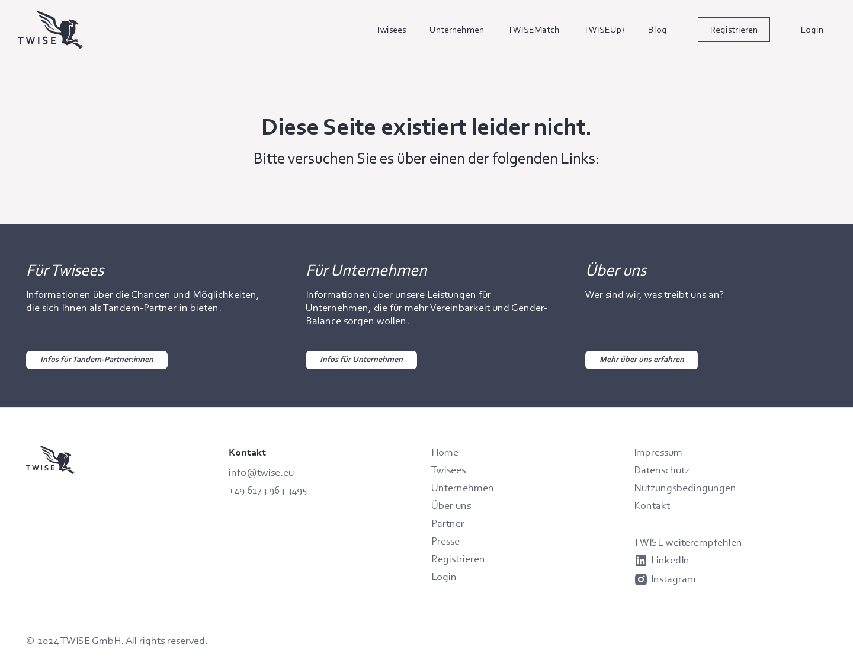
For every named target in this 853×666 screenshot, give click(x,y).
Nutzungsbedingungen (685, 487)
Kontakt (652, 505)
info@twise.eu (261, 472)
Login (812, 29)
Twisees (391, 29)
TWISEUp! (603, 29)
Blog (657, 29)
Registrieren (734, 29)
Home (444, 452)
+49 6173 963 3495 (268, 490)
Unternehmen (456, 29)
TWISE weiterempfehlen (688, 542)
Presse (445, 540)
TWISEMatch (534, 29)
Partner (447, 523)
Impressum (658, 452)
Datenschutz (662, 469)
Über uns (451, 505)
